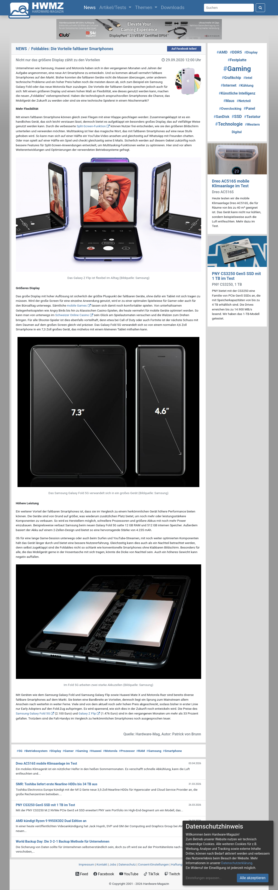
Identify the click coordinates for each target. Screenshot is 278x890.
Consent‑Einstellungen (153, 864)
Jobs (112, 864)
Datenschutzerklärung (236, 863)
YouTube (128, 874)
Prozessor (127, 751)
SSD (237, 116)
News (91, 7)
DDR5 (236, 52)
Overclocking (230, 109)
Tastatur (252, 117)
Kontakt (102, 864)
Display (55, 751)
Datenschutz (127, 864)
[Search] (229, 8)
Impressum (86, 864)
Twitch (172, 874)
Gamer (68, 751)
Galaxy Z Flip (87, 713)
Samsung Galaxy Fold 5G (33, 713)
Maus (228, 101)
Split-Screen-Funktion (91, 126)
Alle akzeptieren (252, 878)
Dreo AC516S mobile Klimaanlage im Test (230, 183)
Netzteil (244, 101)
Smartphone (172, 751)
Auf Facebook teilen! (184, 48)
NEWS (21, 48)
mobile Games (77, 305)
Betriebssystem (36, 751)
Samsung (153, 751)
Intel (247, 78)
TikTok (151, 874)
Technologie (229, 124)
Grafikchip (231, 78)
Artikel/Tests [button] (113, 7)
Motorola (110, 751)
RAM (140, 751)
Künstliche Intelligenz (237, 93)
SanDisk (221, 117)
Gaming (81, 751)
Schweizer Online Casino (72, 315)
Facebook (103, 874)
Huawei (95, 751)
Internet (228, 85)
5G (20, 751)
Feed (81, 874)
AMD (222, 52)
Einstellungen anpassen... (204, 878)
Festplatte (237, 60)
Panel (249, 108)
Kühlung (246, 85)
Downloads (172, 7)
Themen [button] (144, 7)
